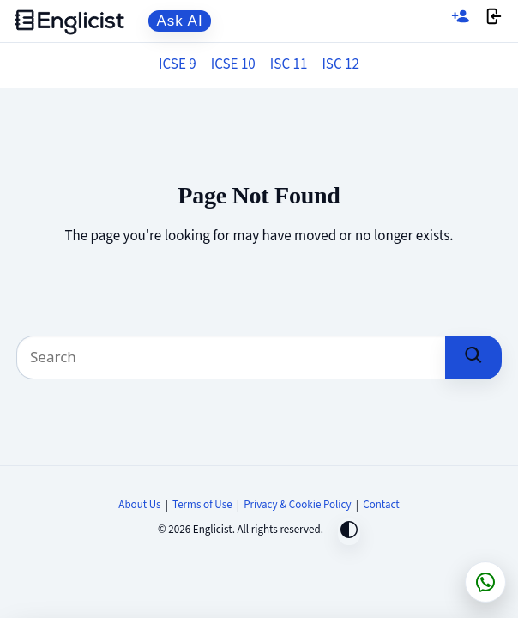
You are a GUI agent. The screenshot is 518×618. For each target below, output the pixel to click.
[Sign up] (460, 21)
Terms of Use (202, 504)
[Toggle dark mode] (349, 531)
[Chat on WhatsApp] (485, 582)
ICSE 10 (233, 64)
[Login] (494, 21)
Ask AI (180, 21)
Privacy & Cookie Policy (298, 504)
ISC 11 (289, 64)
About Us (139, 504)
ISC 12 (340, 64)
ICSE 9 (177, 64)
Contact (381, 504)
